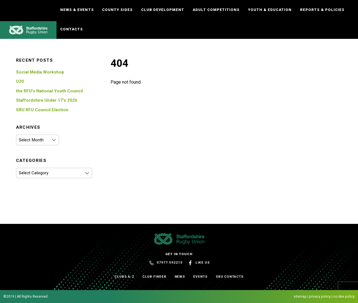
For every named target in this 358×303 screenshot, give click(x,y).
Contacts (71, 29)
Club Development (162, 10)
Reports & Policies (322, 10)
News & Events (77, 10)
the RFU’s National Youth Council (49, 90)
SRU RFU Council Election (42, 109)
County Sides (117, 10)
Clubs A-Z (124, 277)
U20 (20, 81)
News (180, 277)
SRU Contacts (230, 277)
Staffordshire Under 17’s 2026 (46, 100)
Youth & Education (270, 10)
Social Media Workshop (40, 72)
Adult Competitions (216, 10)
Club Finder (154, 277)
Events (200, 277)
